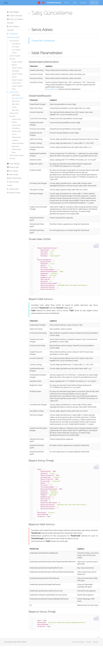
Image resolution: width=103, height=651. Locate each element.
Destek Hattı (12, 194)
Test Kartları (12, 176)
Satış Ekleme (16, 100)
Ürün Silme (15, 52)
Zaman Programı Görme (17, 80)
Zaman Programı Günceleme (17, 74)
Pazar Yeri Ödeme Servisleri (15, 26)
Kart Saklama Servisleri (13, 33)
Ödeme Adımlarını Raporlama (18, 150)
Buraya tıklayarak (51, 94)
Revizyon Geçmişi (78, 647)
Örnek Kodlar (13, 172)
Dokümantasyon (54, 4)
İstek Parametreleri (44, 58)
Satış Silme (15, 115)
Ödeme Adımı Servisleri (14, 119)
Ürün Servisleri (14, 46)
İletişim (95, 647)
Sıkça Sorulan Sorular (13, 188)
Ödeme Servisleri (14, 21)
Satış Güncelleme (17, 103)
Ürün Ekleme (16, 49)
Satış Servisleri (14, 97)
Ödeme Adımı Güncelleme (16, 131)
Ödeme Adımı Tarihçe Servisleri (16, 162)
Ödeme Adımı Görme (16, 137)
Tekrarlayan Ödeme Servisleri (13, 40)
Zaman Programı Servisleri (14, 62)
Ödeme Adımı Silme (16, 156)
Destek (83, 4)
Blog (67, 4)
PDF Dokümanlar (14, 183)
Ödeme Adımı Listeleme (16, 144)
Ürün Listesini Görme (16, 56)
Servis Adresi (39, 34)
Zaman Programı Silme (17, 92)
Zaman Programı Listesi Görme (17, 86)
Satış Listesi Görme (15, 110)
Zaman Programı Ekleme (17, 68)
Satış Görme (16, 106)
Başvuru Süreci (13, 198)
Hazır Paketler (13, 169)
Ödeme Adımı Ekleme (16, 125)
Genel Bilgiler (13, 17)
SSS (74, 4)
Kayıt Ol (94, 4)
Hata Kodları (12, 180)
